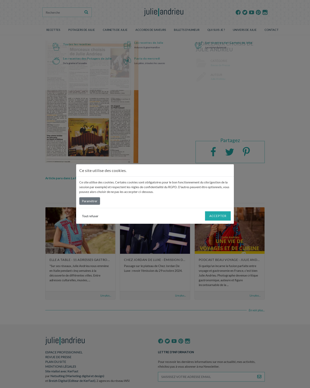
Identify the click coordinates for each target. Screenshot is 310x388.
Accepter (217, 216)
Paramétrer (89, 201)
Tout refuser (90, 216)
